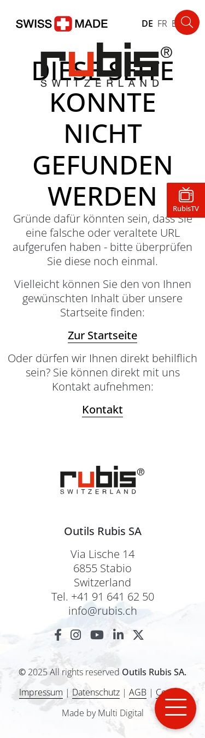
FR (162, 23)
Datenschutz (96, 692)
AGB (138, 692)
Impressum (41, 692)
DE (147, 23)
